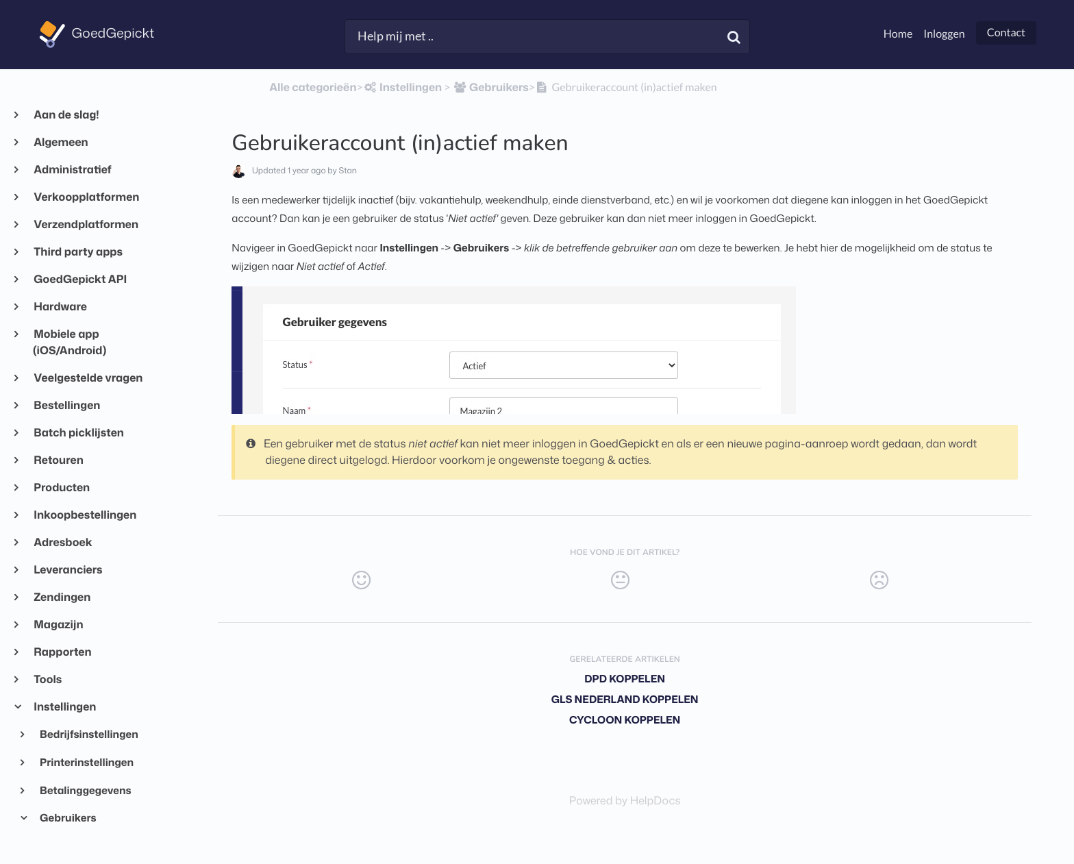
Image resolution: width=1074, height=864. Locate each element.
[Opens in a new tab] (625, 801)
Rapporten (62, 652)
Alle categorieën (312, 87)
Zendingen (61, 597)
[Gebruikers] (491, 87)
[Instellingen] (402, 87)
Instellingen (64, 707)
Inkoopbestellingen (84, 515)
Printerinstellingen (86, 761)
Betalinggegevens (85, 790)
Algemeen (60, 142)
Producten (61, 487)
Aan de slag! (66, 115)
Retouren (58, 460)
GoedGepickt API (80, 279)
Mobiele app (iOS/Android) (69, 342)
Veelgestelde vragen (87, 378)
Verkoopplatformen (86, 197)
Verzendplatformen (85, 224)
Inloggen (943, 33)
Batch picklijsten (78, 433)
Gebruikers (67, 817)
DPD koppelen (624, 678)
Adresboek (62, 542)
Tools (47, 679)
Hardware (60, 306)
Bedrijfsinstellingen (88, 733)
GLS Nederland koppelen (625, 699)
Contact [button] (1006, 32)
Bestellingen (66, 405)
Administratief (72, 169)
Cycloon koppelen (624, 720)
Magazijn (58, 624)
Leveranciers (68, 570)
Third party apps (78, 252)
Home (898, 33)
